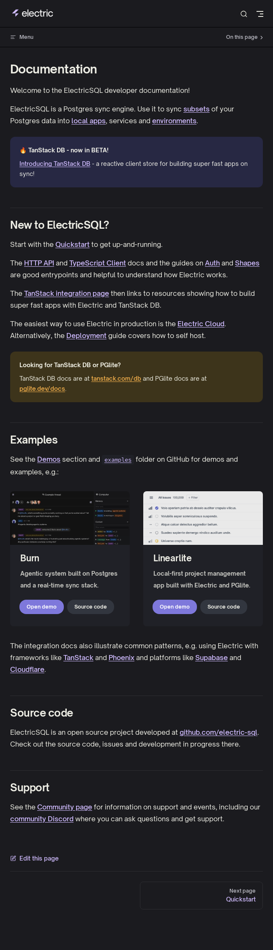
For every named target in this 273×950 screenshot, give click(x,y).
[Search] (244, 13)
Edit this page (34, 858)
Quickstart (72, 244)
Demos (48, 459)
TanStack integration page (66, 293)
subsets (196, 109)
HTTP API (39, 263)
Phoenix (121, 657)
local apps (88, 120)
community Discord (42, 819)
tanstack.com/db (116, 378)
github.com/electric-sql (218, 732)
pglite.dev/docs (42, 388)
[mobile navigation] (260, 13)
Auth (212, 263)
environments (174, 120)
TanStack (78, 657)
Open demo (42, 607)
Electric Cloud (200, 323)
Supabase (211, 657)
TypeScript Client (97, 263)
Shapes (247, 263)
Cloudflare (27, 669)
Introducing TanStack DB (54, 163)
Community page (64, 807)
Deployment (86, 335)
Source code (90, 607)
